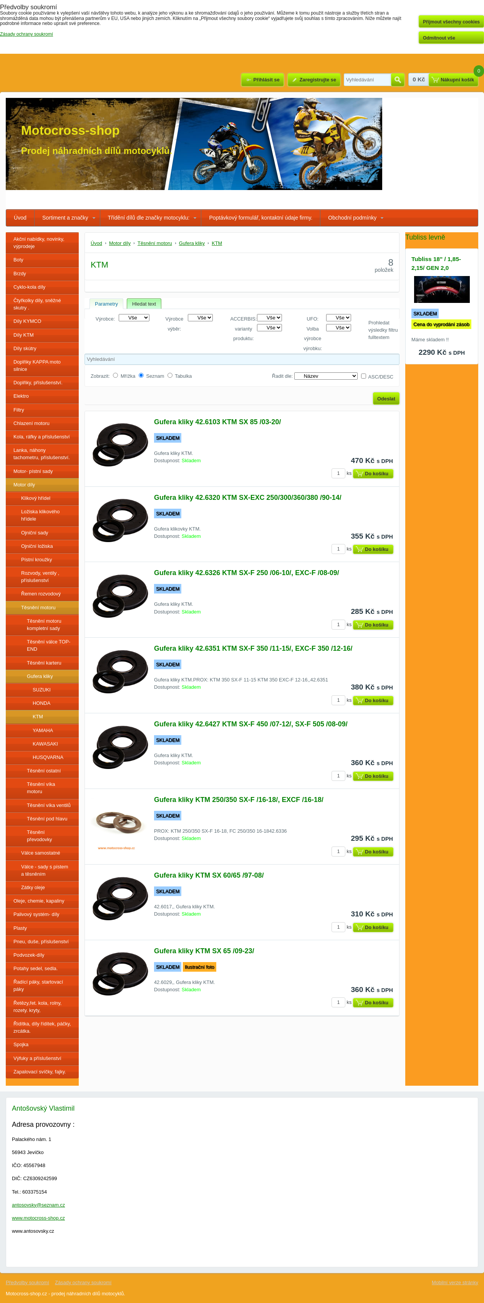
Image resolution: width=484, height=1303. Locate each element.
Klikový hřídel (35, 498)
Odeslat (386, 399)
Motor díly (24, 485)
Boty (18, 260)
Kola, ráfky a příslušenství (41, 437)
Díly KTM (23, 335)
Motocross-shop (70, 130)
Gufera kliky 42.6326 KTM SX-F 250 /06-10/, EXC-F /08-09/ (246, 573)
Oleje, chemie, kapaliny (38, 901)
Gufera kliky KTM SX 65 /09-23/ (204, 951)
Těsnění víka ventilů (49, 805)
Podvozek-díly (28, 955)
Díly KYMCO (27, 321)
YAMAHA (43, 730)
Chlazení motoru (31, 423)
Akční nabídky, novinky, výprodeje (39, 242)
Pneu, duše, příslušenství (41, 941)
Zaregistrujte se (318, 80)
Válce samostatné (40, 853)
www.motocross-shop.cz (38, 1218)
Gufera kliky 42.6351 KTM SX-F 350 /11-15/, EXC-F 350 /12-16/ (253, 648)
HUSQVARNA (48, 757)
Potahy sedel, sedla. (35, 968)
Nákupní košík (457, 80)
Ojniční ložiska (37, 546)
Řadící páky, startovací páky (38, 985)
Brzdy (19, 273)
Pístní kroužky (36, 559)
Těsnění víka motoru (41, 787)
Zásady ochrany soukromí (83, 1282)
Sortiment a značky (65, 218)
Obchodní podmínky (352, 218)
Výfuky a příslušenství (37, 1058)
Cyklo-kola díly (29, 287)
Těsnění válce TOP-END (48, 645)
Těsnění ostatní (44, 771)
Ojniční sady (34, 533)
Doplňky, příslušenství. (38, 382)
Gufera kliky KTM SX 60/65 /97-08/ (209, 875)
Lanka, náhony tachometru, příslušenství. (41, 453)
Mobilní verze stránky (455, 1282)
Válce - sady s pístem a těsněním (44, 870)
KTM (38, 716)
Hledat (397, 79)
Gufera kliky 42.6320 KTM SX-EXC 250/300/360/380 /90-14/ (247, 497)
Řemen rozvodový (41, 594)
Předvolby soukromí (27, 1282)
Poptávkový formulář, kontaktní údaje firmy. (260, 218)
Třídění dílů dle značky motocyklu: (149, 218)
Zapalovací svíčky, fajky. (39, 1072)
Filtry (18, 410)
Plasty (20, 928)
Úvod (20, 218)
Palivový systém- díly (36, 914)
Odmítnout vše (439, 38)
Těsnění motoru (38, 607)
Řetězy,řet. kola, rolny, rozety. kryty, (37, 1006)
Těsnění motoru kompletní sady (44, 624)
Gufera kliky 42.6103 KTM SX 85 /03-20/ (217, 422)
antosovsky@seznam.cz (38, 1205)
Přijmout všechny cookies (451, 22)
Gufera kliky (40, 676)
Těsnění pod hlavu (47, 819)
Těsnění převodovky (39, 835)
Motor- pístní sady (33, 471)
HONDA (41, 703)
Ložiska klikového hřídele (40, 515)
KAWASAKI (45, 744)
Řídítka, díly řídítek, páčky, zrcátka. (42, 1027)
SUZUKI (42, 690)
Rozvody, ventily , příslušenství (40, 576)
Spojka (20, 1044)
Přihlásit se (266, 80)
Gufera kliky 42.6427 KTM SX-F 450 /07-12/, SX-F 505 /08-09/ (251, 724)
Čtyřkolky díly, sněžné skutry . (37, 304)
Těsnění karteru (44, 663)
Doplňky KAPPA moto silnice (37, 365)
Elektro (21, 396)
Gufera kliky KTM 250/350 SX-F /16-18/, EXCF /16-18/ (238, 800)
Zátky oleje (33, 887)
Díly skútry (24, 348)
